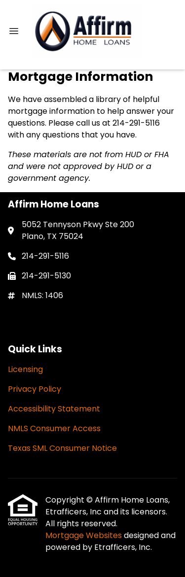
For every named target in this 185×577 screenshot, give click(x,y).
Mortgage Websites (84, 535)
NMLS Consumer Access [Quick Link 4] (54, 428)
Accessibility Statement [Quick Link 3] (54, 408)
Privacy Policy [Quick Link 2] (34, 389)
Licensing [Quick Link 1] (25, 369)
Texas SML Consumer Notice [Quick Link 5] (62, 448)
